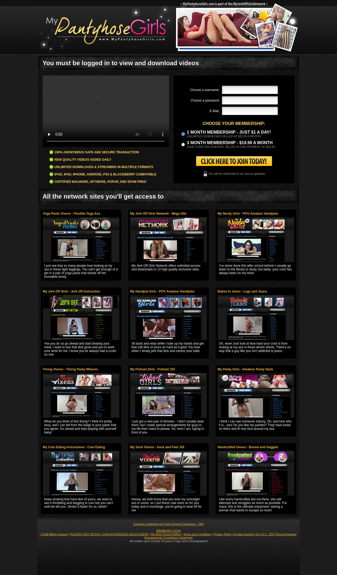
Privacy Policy (223, 534)
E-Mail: (214, 111)
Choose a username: (204, 90)
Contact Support (243, 534)
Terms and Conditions (197, 534)
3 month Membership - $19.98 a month (230, 142)
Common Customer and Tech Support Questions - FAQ (168, 524)
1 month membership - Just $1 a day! (229, 132)
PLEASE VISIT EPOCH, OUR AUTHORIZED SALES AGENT (109, 534)
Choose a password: (205, 100)
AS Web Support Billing (166, 534)
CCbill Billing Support (54, 534)
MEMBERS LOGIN (168, 530)
